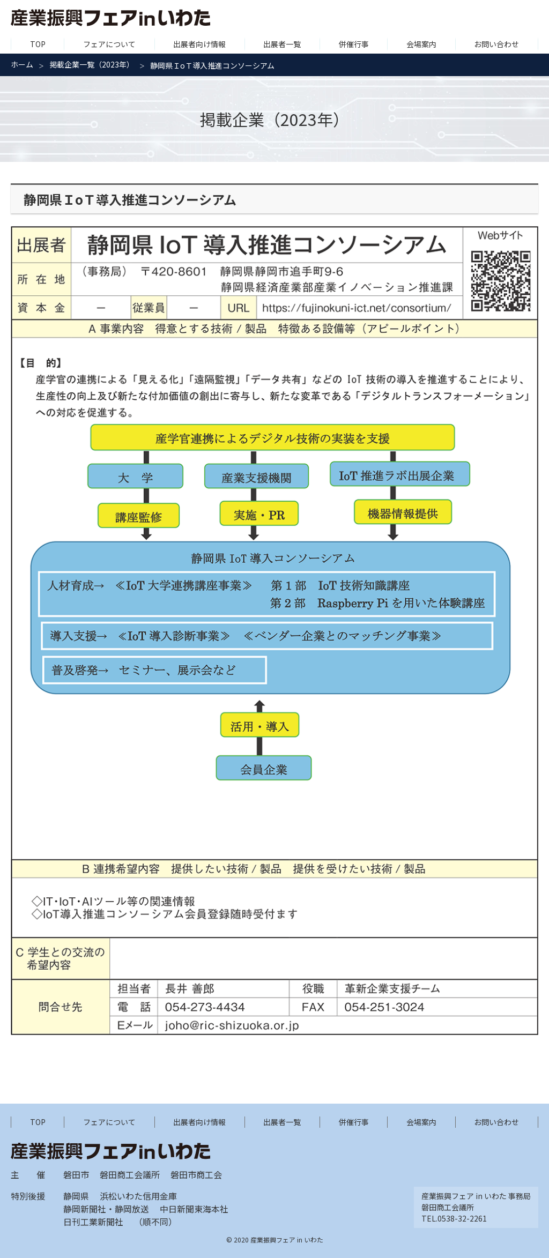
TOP (38, 44)
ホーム (22, 64)
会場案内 (421, 44)
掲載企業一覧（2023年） (91, 64)
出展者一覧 (282, 44)
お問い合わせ (496, 44)
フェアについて (109, 44)
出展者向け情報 (199, 44)
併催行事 (354, 44)
